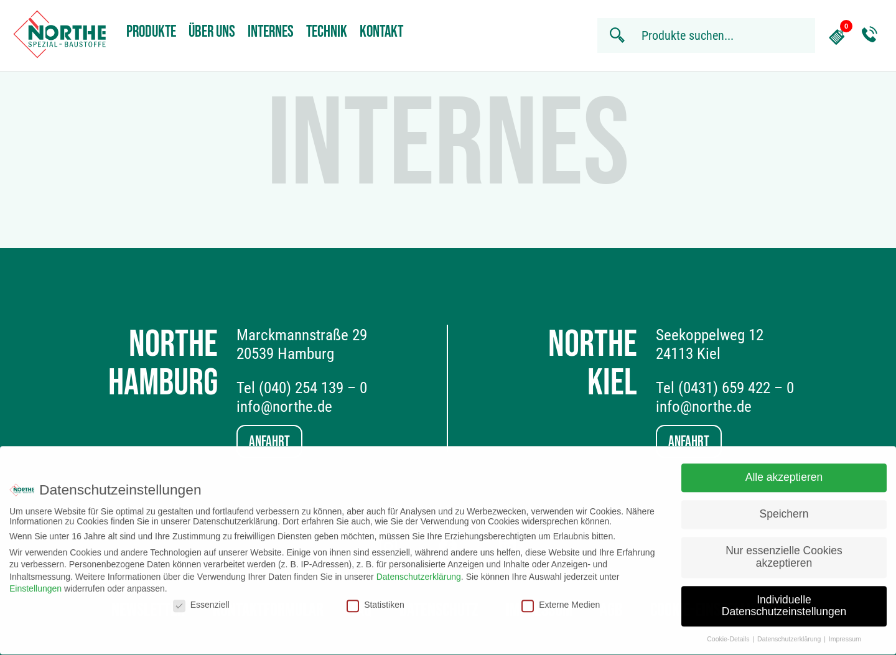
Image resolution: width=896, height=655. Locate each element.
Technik (326, 32)
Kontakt (381, 32)
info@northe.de (284, 406)
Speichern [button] (784, 509)
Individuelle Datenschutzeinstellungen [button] (784, 600)
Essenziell (201, 599)
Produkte (151, 32)
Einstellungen (35, 583)
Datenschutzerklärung (418, 571)
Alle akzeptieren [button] (784, 472)
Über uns (212, 32)
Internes (271, 32)
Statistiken (375, 599)
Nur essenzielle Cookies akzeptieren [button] (784, 551)
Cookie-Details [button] (729, 634)
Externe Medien (560, 599)
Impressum (845, 634)
